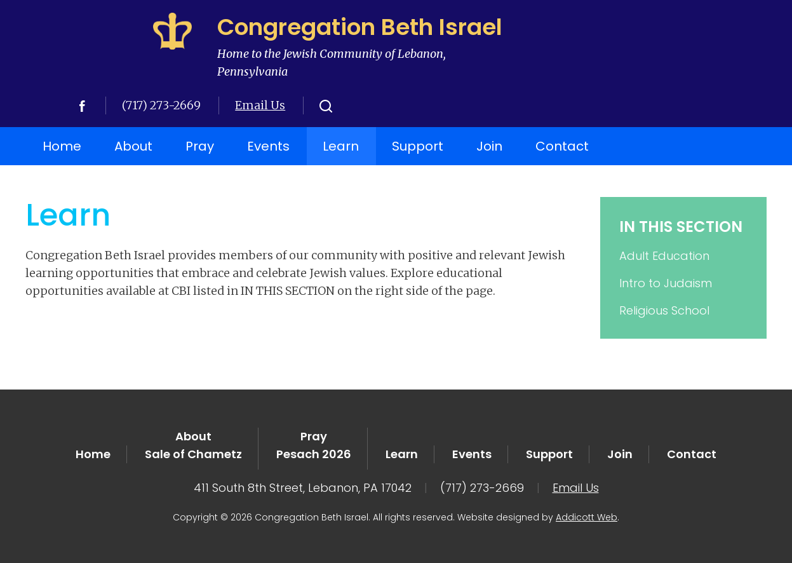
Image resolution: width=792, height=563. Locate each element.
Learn (341, 146)
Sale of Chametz (193, 454)
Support (417, 146)
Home (62, 146)
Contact (562, 146)
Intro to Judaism (665, 283)
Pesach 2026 (313, 454)
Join (489, 146)
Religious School (664, 310)
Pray (199, 146)
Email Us (260, 105)
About (133, 146)
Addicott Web (586, 517)
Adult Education (664, 256)
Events (268, 146)
